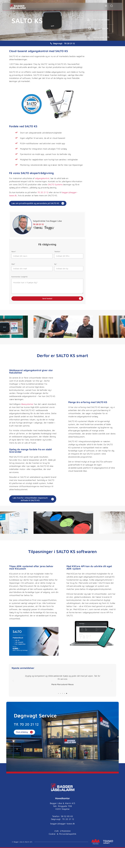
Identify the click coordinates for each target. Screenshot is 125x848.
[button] (13, 679)
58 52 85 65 (67, 814)
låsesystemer (27, 403)
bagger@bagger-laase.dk (62, 822)
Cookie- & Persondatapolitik (62, 832)
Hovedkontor (62, 796)
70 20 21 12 (69, 43)
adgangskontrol (42, 178)
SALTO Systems (55, 184)
